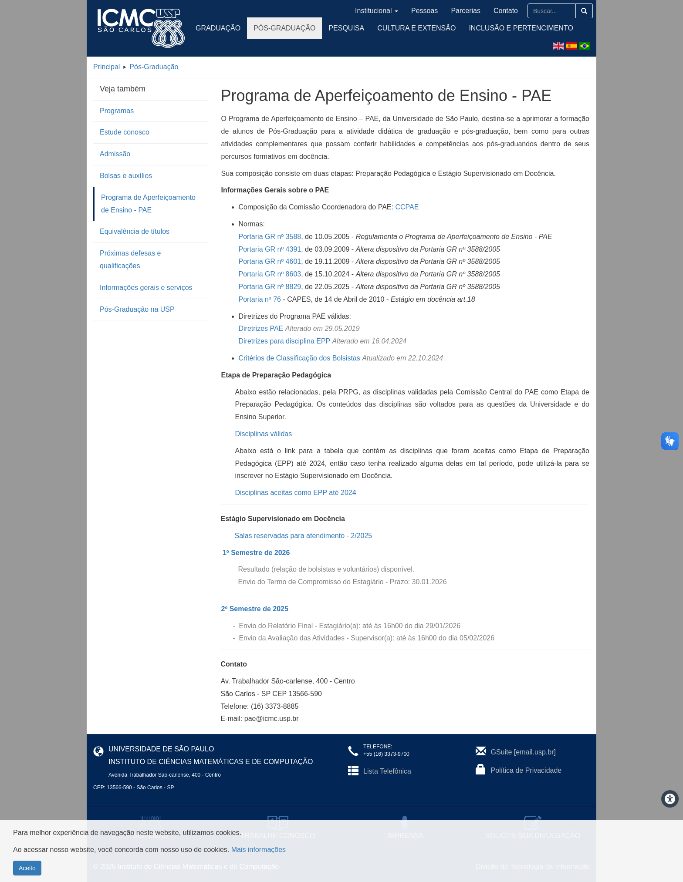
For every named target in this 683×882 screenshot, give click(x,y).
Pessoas (424, 10)
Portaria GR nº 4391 (270, 249)
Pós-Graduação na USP (137, 309)
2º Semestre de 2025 (254, 609)
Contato (506, 10)
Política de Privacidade (526, 770)
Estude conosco (124, 132)
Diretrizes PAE (261, 328)
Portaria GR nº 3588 (270, 236)
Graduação (218, 28)
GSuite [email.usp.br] (523, 752)
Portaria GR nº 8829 (270, 286)
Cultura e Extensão (416, 28)
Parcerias (465, 10)
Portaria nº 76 (260, 299)
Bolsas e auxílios (126, 175)
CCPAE (407, 207)
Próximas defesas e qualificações (130, 259)
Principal (106, 67)
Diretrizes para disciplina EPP (284, 341)
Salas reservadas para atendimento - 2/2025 (303, 535)
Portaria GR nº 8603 (270, 274)
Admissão (115, 154)
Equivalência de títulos (134, 231)
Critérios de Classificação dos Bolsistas (299, 358)
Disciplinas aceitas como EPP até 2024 (295, 492)
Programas (117, 110)
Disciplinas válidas (263, 434)
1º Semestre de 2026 (256, 552)
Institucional (376, 10)
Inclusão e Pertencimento (521, 28)
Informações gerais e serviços (146, 287)
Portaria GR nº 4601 (270, 261)
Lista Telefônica (387, 771)
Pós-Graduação (284, 28)
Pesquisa (346, 28)
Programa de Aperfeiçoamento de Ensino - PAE (148, 204)
